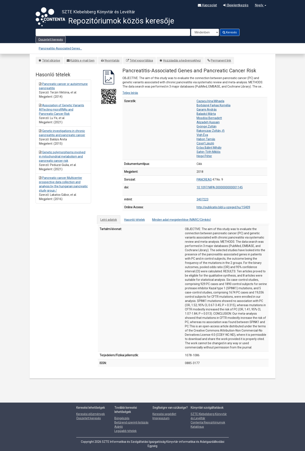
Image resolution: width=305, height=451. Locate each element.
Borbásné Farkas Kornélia (213, 105)
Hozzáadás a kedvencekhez (182, 60)
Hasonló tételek (134, 219)
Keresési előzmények (90, 414)
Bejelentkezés (235, 5)
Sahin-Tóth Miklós (208, 152)
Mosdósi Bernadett (209, 118)
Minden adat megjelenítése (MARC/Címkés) (181, 219)
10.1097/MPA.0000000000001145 (220, 187)
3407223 (202, 199)
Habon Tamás (206, 139)
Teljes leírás (130, 93)
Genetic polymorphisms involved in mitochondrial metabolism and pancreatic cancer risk (62, 156)
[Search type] (205, 32)
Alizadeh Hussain (208, 122)
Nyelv (260, 5)
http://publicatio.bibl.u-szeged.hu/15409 (223, 207)
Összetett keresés (50, 39)
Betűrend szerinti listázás (131, 422)
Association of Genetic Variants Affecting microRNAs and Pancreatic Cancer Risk (61, 109)
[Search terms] (113, 32)
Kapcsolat (207, 5)
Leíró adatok (108, 219)
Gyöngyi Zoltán (206, 126)
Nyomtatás (112, 60)
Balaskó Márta (206, 113)
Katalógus (197, 426)
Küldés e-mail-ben (82, 60)
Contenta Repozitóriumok (208, 422)
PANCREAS (204, 179)
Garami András (207, 109)
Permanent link (221, 60)
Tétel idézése (51, 60)
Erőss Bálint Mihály (209, 147)
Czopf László (205, 143)
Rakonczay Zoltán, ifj (211, 130)
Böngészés (121, 418)
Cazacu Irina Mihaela (210, 101)
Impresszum (160, 418)
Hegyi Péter (204, 156)
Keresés (230, 32)
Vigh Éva (202, 135)
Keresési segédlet (164, 414)
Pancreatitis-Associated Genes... (60, 48)
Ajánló (118, 426)
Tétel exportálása (141, 60)
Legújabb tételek (125, 431)
